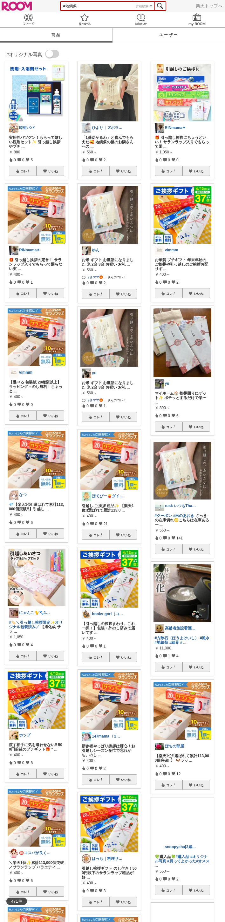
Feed (28, 19)
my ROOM (197, 19)
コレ (25, 171)
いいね (53, 171)
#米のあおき (183, 515)
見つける (84, 19)
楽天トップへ (209, 5)
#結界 (174, 642)
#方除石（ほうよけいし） (177, 638)
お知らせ (140, 19)
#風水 (205, 638)
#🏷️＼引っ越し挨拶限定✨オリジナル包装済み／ (36, 624)
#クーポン (163, 515)
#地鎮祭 (161, 642)
